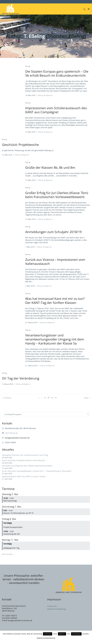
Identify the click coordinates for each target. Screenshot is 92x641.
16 (45, 397)
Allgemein (49, 95)
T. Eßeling (39, 95)
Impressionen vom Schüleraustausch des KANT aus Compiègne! (56, 110)
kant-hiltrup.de (11, 433)
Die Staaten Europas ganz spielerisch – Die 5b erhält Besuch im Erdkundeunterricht (56, 73)
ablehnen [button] (62, 634)
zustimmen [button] (47, 634)
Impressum (52, 606)
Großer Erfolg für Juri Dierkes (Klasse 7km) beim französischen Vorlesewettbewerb (56, 195)
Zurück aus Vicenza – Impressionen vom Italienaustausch (55, 261)
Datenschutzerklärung (56, 609)
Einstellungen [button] (76, 634)
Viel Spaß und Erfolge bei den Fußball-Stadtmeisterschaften (27, 466)
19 (56, 397)
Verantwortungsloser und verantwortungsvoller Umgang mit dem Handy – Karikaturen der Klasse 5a (54, 339)
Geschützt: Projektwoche (20, 144)
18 (52, 397)
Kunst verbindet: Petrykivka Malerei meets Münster (23, 460)
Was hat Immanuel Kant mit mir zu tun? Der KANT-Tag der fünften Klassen (55, 300)
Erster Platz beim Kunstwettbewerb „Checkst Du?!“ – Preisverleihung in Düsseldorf (36, 471)
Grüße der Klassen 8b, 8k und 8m (50, 167)
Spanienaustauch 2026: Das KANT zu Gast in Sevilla (23, 476)
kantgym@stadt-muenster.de (17, 438)
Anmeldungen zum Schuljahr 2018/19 (53, 232)
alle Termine (7, 554)
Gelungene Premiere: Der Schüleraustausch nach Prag (25, 455)
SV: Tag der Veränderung (20, 378)
